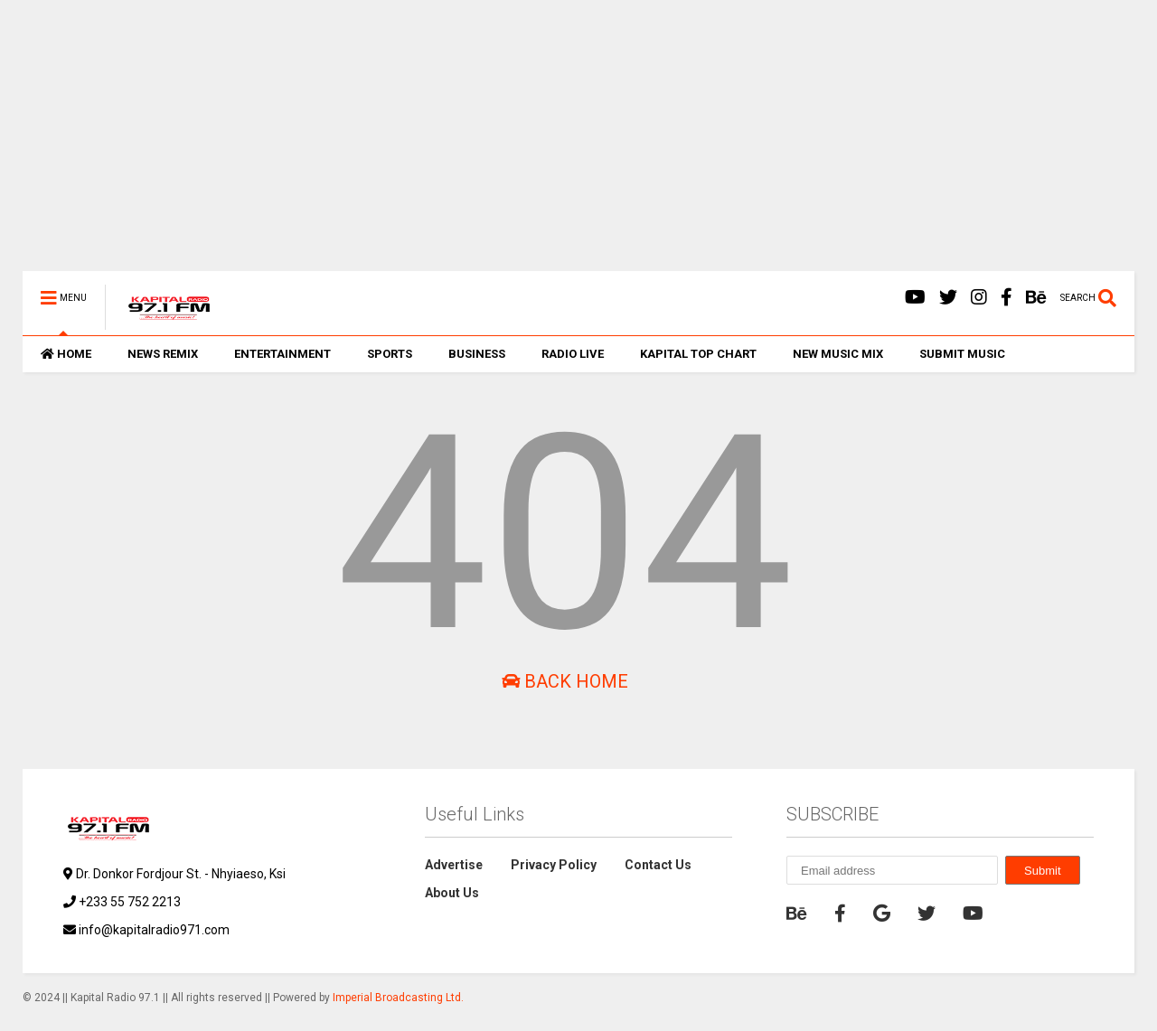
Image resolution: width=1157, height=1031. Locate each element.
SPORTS (389, 354)
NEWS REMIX (162, 354)
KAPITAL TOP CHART (698, 354)
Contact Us (658, 865)
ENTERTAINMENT (282, 354)
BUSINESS (476, 354)
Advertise (454, 865)
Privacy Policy (554, 865)
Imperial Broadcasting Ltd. (398, 997)
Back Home (565, 681)
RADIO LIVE (572, 354)
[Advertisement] (565, 144)
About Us (452, 893)
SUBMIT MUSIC (962, 354)
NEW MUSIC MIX (838, 354)
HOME (66, 354)
